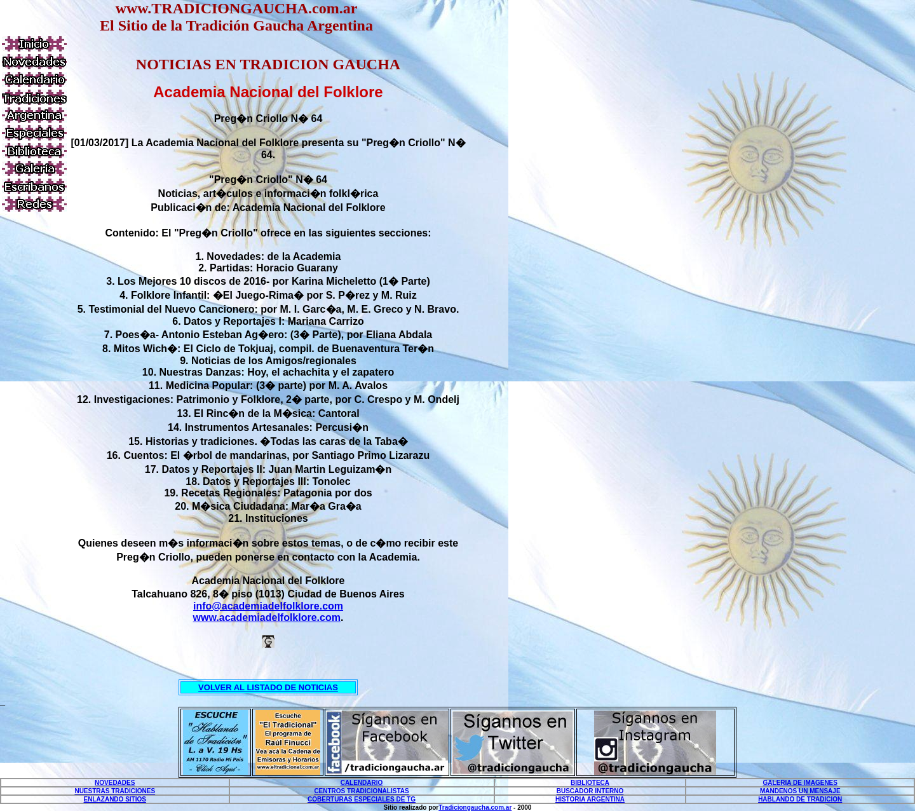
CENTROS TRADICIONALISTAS (361, 790)
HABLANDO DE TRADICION (800, 799)
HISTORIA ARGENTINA (590, 799)
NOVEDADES (115, 782)
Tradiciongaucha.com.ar (475, 807)
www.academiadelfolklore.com (267, 617)
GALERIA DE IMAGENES (800, 782)
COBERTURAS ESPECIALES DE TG (362, 799)
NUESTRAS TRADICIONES (114, 790)
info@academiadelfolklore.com (268, 606)
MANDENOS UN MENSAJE (800, 790)
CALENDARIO (362, 782)
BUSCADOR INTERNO (590, 790)
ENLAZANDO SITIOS (115, 799)
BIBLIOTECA (590, 782)
